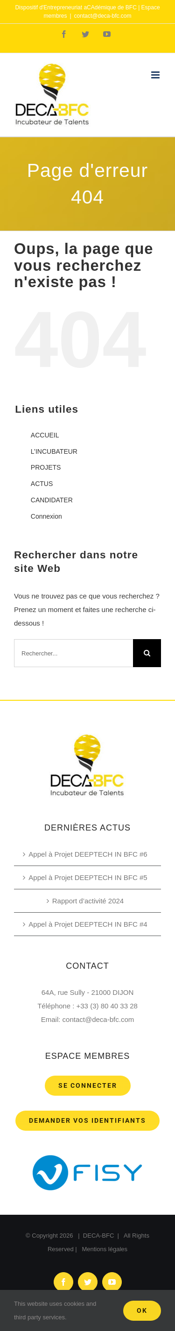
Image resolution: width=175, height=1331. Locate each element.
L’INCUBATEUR (54, 451)
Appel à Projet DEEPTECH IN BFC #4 (87, 924)
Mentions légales (104, 1249)
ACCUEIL (45, 435)
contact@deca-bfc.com (103, 16)
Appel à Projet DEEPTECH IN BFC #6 (87, 854)
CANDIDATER (52, 500)
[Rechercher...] (73, 653)
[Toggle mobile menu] (156, 75)
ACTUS (42, 483)
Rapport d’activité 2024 (88, 901)
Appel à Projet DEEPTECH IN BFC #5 (87, 877)
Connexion (46, 516)
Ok (142, 1310)
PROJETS (46, 467)
